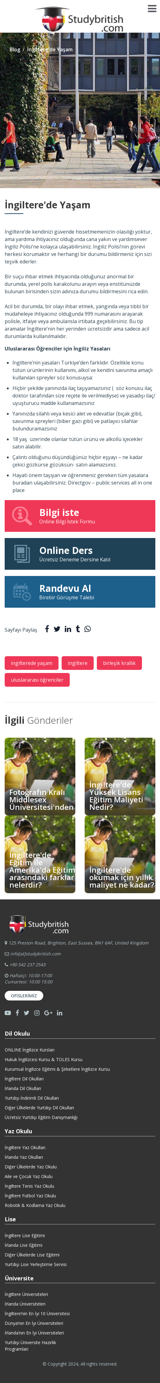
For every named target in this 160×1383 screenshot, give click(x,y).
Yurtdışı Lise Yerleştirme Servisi (36, 1264)
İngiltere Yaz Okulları (25, 1147)
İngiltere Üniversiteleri (26, 1294)
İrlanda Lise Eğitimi (23, 1245)
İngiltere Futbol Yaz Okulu (30, 1196)
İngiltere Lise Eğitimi (25, 1235)
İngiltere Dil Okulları (24, 1079)
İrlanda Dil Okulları (23, 1088)
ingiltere (77, 663)
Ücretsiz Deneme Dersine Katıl (80, 553)
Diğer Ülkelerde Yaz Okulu (31, 1167)
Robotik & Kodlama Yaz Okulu (35, 1205)
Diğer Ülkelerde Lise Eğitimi (32, 1255)
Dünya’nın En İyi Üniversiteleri (34, 1323)
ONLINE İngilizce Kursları (29, 1050)
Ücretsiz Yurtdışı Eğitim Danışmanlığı (41, 1117)
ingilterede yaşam (31, 663)
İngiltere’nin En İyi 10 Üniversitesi (37, 1313)
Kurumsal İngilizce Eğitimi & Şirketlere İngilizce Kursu (57, 1069)
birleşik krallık (119, 663)
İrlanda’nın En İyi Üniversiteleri (34, 1333)
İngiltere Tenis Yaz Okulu (29, 1186)
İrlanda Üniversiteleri (25, 1304)
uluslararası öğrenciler (37, 679)
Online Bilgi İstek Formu (80, 515)
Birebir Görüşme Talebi (80, 591)
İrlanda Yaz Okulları (24, 1157)
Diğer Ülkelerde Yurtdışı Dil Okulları (39, 1108)
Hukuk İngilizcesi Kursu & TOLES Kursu (43, 1059)
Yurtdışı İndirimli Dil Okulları (32, 1098)
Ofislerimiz (24, 996)
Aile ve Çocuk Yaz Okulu (29, 1176)
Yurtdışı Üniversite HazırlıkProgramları (30, 1345)
